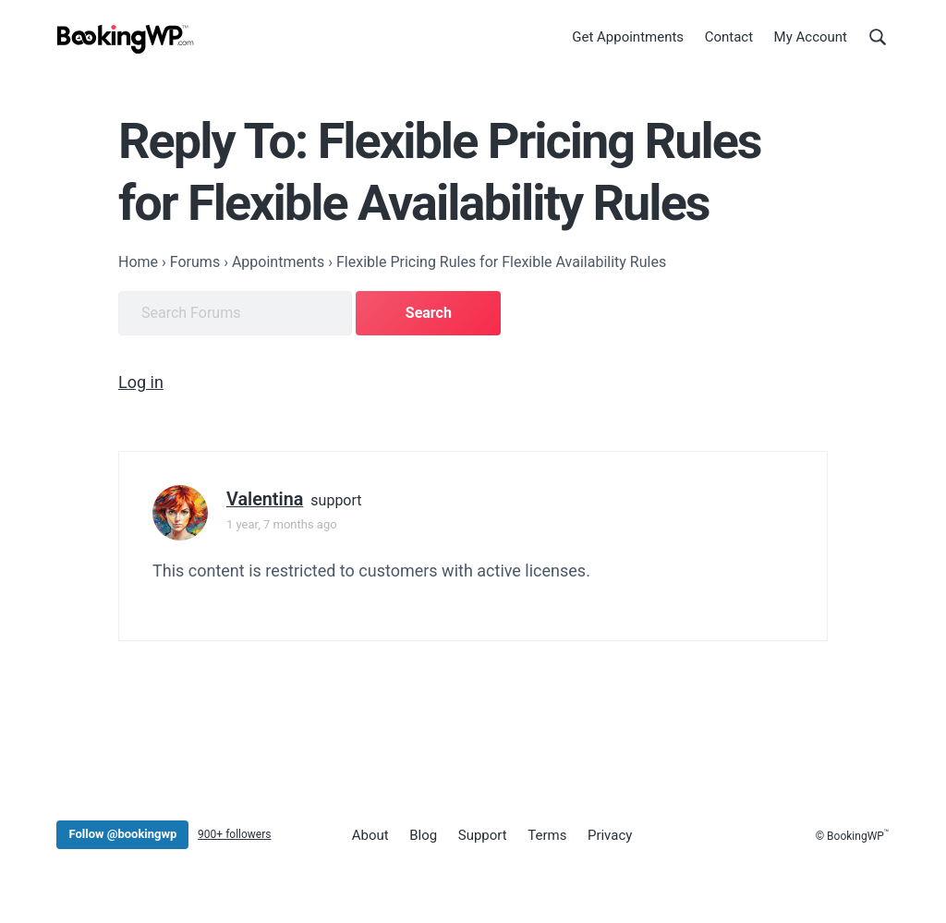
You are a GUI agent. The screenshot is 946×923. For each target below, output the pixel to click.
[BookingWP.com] (125, 39)
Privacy (610, 835)
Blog (423, 835)
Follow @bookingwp (122, 834)
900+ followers (234, 834)
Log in (141, 382)
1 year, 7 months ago (281, 524)
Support (482, 835)
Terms (547, 835)
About (370, 835)
